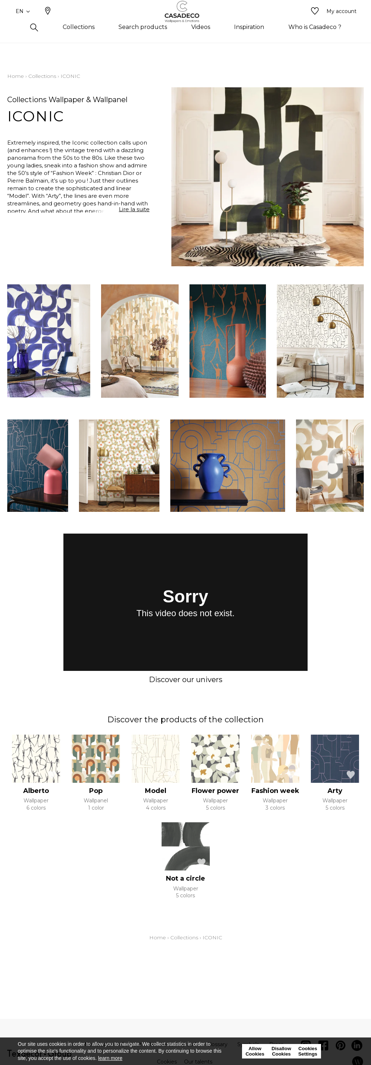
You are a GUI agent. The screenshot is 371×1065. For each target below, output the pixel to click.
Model (155, 791)
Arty (335, 791)
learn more (110, 1058)
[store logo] (186, 23)
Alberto (36, 791)
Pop (96, 791)
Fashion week (275, 791)
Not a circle (185, 878)
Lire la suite (134, 211)
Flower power (215, 791)
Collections (42, 76)
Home (15, 76)
